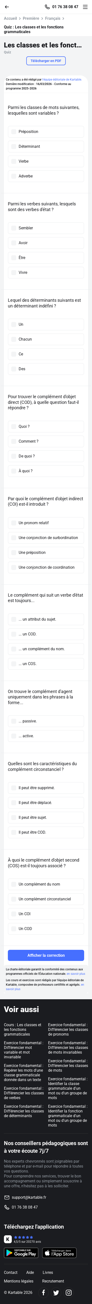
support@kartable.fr (29, 1197)
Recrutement (53, 1281)
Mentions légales (18, 1281)
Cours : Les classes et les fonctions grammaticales (22, 1029)
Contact (10, 1272)
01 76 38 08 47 (65, 7)
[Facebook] (43, 1292)
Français (52, 18)
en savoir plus (76, 974)
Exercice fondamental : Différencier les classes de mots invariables (68, 1048)
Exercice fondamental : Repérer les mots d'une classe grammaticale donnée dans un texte (23, 1072)
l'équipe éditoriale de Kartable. (62, 79)
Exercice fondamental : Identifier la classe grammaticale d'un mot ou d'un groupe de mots (68, 1088)
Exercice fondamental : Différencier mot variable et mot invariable (23, 1050)
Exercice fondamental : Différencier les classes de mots (68, 1066)
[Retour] (9, 6)
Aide (30, 1272)
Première (31, 18)
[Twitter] (56, 1292)
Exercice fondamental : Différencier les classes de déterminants (24, 1111)
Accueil (10, 18)
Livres (48, 1272)
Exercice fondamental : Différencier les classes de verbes (24, 1093)
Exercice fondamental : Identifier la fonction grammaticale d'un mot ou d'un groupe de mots (68, 1116)
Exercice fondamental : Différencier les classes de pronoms (68, 1029)
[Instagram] (68, 1292)
